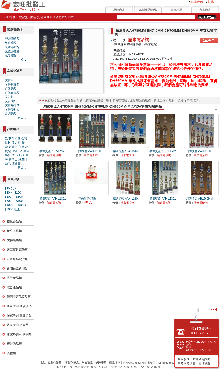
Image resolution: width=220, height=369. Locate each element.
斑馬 (8, 163)
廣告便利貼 (12, 109)
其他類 (11, 353)
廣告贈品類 (14, 343)
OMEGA (17, 151)
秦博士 (13, 159)
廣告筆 (9, 80)
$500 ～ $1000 (14, 201)
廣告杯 (9, 97)
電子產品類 (14, 278)
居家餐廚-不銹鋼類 (19, 334)
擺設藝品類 (14, 221)
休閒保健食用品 (17, 268)
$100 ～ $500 (14, 196)
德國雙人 (18, 163)
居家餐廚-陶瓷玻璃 (19, 306)
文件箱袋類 (14, 240)
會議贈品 (11, 113)
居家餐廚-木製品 (18, 325)
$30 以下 (10, 188)
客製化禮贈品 (148, 10)
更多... (22, 59)
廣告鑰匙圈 (12, 105)
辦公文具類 (14, 231)
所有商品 (205, 10)
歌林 (8, 142)
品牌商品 (119, 10)
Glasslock (18, 155)
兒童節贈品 (12, 47)
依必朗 (16, 142)
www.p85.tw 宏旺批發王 (140, 362)
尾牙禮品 (11, 55)
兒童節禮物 (12, 51)
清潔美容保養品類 (19, 296)
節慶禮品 (176, 10)
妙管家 (13, 147)
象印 (8, 138)
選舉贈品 (11, 88)
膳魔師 (22, 159)
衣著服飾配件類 (17, 259)
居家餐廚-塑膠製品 (19, 315)
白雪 (21, 147)
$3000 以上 (12, 209)
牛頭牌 (16, 138)
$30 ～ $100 (13, 192)
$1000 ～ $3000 (15, 205)
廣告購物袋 (12, 84)
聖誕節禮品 (12, 38)
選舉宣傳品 (12, 92)
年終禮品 (11, 42)
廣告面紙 (11, 101)
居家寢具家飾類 (17, 249)
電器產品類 (14, 287)
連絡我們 (196, 2)
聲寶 (24, 138)
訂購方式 (213, 2)
